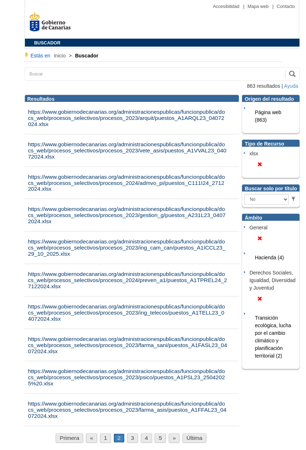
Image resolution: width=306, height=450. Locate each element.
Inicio (60, 56)
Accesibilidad (227, 6)
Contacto (286, 6)
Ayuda (291, 86)
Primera (69, 438)
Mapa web (258, 6)
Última (194, 438)
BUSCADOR (47, 43)
